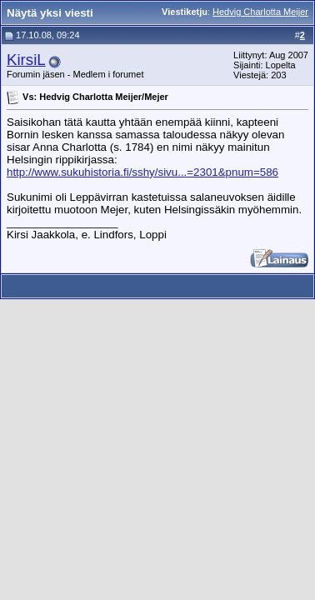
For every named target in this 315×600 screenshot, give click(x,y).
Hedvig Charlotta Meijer (260, 12)
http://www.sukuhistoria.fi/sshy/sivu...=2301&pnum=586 (142, 172)
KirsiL (26, 59)
